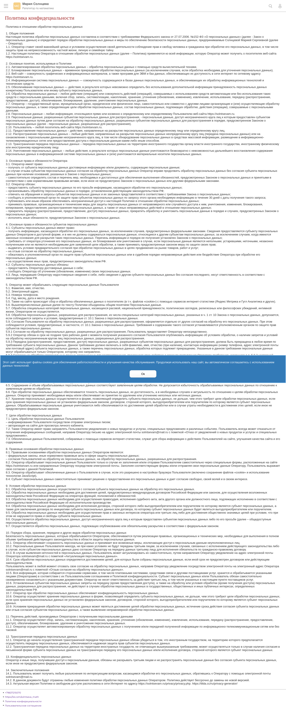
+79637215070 (13, 692)
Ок (143, 374)
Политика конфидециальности (23, 701)
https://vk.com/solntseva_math (22, 696)
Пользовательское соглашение (23, 705)
